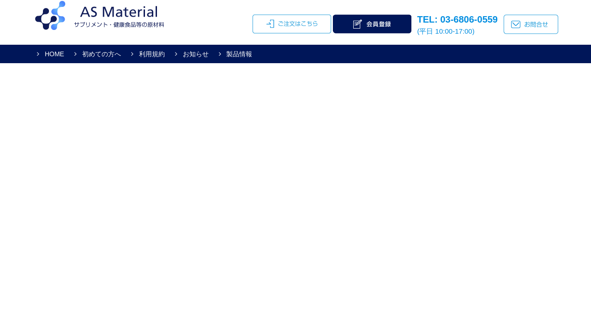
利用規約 (151, 54)
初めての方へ (100, 54)
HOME (53, 54)
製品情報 (239, 54)
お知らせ (195, 54)
